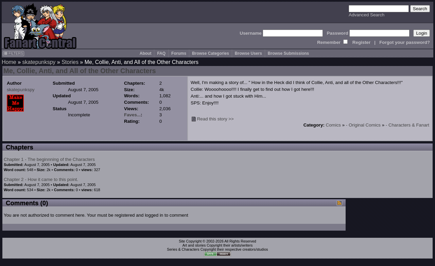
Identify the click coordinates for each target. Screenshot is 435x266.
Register (361, 42)
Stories (70, 62)
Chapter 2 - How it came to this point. (41, 179)
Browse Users (248, 53)
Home (9, 62)
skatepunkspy (38, 62)
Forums (178, 53)
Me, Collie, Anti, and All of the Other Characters (79, 70)
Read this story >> (215, 118)
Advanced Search (366, 14)
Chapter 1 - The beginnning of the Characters (49, 159)
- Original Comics (363, 125)
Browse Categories (210, 53)
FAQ (161, 53)
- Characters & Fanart (407, 125)
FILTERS (13, 53)
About (146, 53)
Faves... (132, 114)
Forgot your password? (404, 42)
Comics (333, 125)
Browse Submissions (288, 53)
